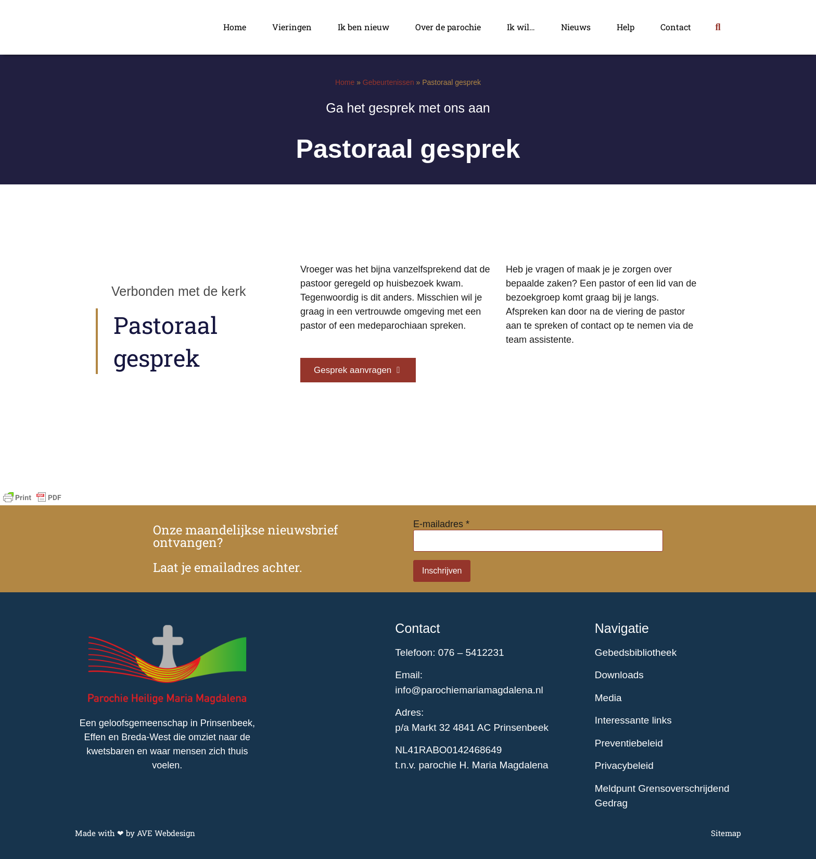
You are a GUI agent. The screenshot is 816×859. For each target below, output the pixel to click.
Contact (675, 26)
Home (234, 26)
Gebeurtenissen (388, 82)
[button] (717, 27)
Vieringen (292, 26)
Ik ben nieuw (363, 26)
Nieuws (576, 26)
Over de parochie (448, 26)
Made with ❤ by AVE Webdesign (135, 833)
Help (625, 26)
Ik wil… (521, 26)
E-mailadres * (441, 524)
